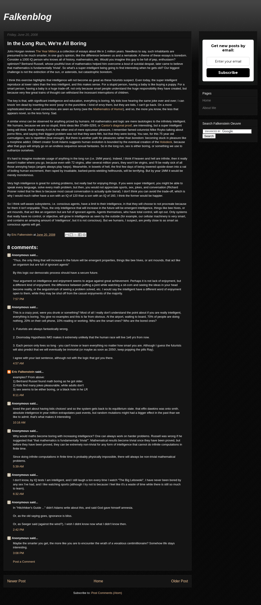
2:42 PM (18, 529)
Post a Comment (24, 561)
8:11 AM (18, 395)
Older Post (179, 581)
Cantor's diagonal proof (116, 125)
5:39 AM (18, 466)
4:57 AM (18, 363)
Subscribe (228, 72)
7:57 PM (18, 299)
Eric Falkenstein (23, 371)
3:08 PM (18, 553)
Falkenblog (28, 17)
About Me (209, 108)
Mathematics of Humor (108, 109)
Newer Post (16, 581)
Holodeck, (167, 142)
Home (98, 581)
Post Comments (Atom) (106, 593)
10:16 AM (19, 422)
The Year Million (46, 51)
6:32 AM (18, 494)
